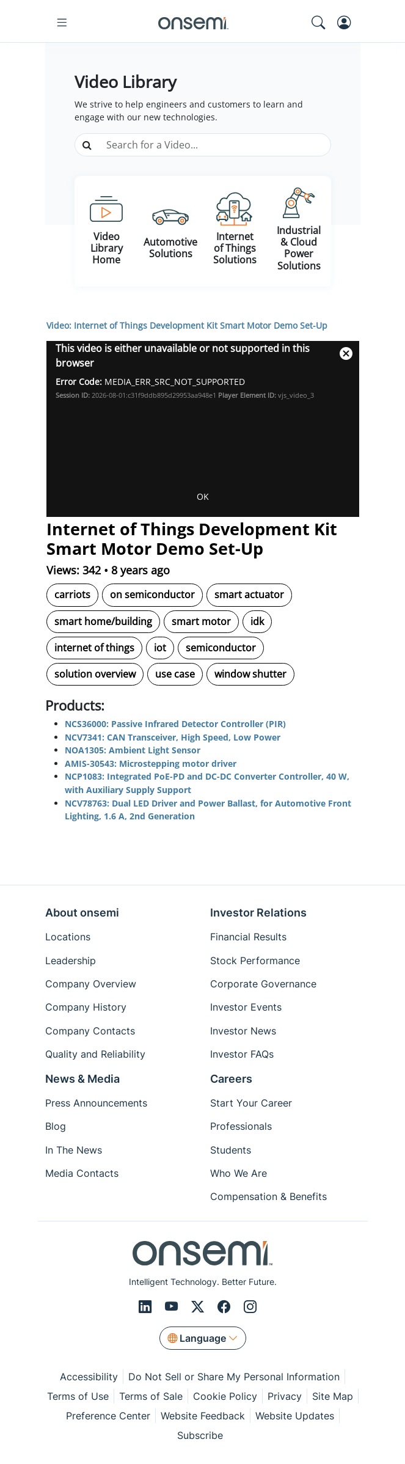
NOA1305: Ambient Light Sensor (132, 750)
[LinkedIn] (147, 1307)
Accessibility (89, 1377)
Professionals (241, 1126)
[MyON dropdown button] (347, 22)
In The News (73, 1150)
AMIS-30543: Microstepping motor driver (150, 763)
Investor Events (246, 1007)
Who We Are (238, 1173)
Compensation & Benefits (268, 1196)
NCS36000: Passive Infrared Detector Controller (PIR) (175, 724)
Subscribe (200, 1435)
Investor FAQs (242, 1054)
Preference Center (108, 1416)
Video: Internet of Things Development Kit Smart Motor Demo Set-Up (186, 325)
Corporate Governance (263, 984)
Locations (67, 937)
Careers (231, 1078)
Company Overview (90, 984)
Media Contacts (82, 1173)
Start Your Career (251, 1103)
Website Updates (294, 1416)
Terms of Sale (151, 1396)
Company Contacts (90, 1031)
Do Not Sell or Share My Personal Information (234, 1377)
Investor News (243, 1031)
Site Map (332, 1396)
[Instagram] (250, 1307)
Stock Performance (255, 960)
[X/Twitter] (199, 1307)
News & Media (82, 1078)
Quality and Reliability (95, 1054)
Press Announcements (96, 1103)
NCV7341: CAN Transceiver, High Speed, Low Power (172, 737)
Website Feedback (203, 1416)
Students (230, 1150)
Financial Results (248, 937)
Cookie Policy (225, 1396)
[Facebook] (225, 1307)
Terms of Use (78, 1396)
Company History (85, 1007)
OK (203, 496)
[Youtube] (173, 1307)
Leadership (70, 960)
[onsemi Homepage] (193, 22)
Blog (55, 1126)
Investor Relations (258, 912)
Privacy (285, 1396)
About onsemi (82, 912)
